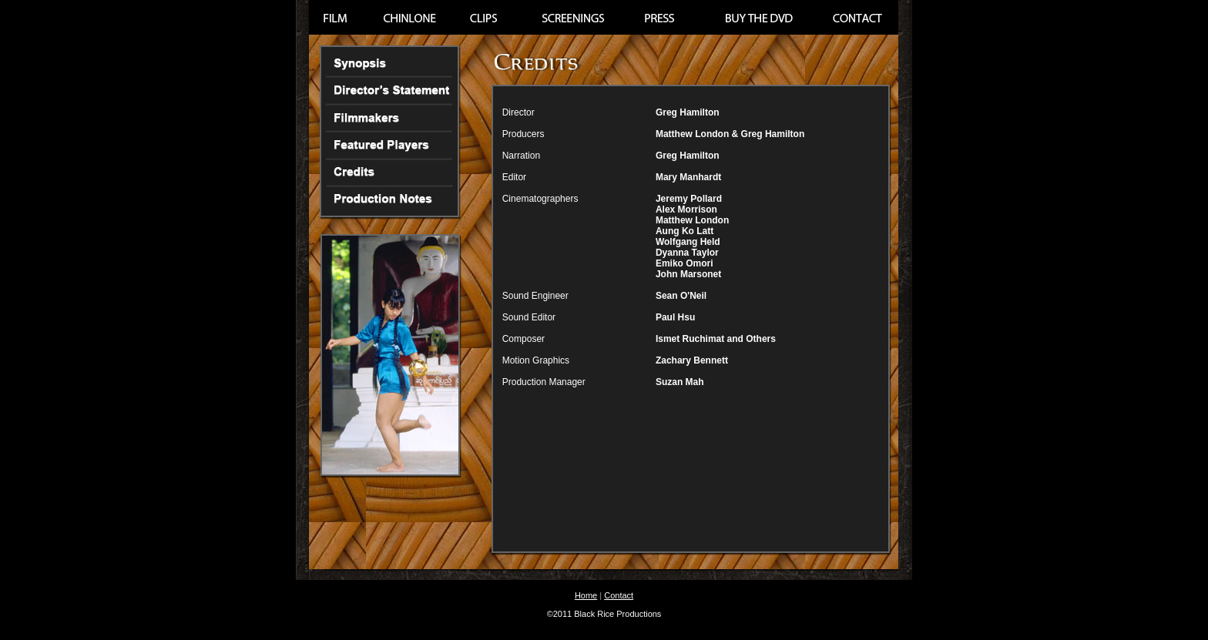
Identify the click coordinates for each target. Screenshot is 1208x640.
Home (586, 595)
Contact (618, 595)
